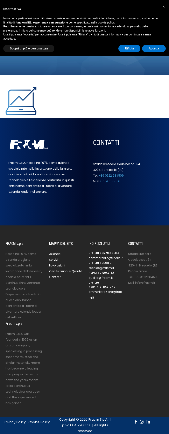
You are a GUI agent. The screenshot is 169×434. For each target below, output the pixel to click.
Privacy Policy (14, 422)
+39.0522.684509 (146, 277)
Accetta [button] (154, 48)
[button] (163, 6)
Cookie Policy (39, 422)
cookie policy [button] (106, 22)
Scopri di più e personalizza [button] (29, 48)
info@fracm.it (110, 181)
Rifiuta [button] (129, 48)
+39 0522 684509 (111, 176)
